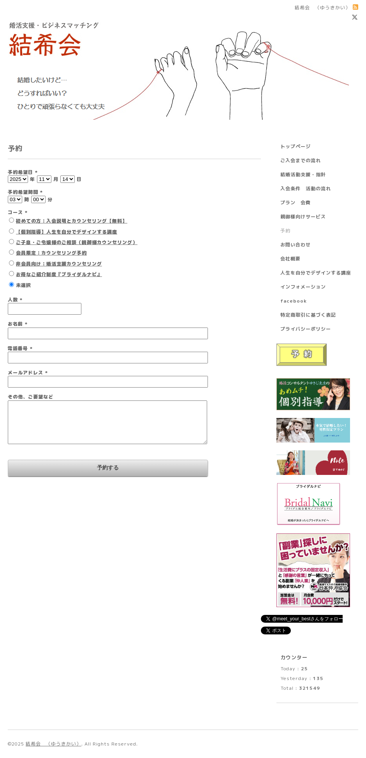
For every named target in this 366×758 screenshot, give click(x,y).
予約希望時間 (25, 192)
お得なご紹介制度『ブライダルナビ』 (59, 274)
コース (18, 212)
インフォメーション (303, 286)
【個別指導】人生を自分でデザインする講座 (66, 231)
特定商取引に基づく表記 (308, 315)
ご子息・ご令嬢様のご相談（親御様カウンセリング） (76, 242)
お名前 (18, 324)
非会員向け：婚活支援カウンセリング (59, 263)
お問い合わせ (295, 244)
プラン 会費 (295, 202)
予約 (285, 230)
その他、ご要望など (30, 396)
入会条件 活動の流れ (305, 188)
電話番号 (20, 348)
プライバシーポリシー (305, 329)
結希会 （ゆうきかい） (53, 743)
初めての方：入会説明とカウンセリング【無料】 (71, 221)
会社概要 (290, 258)
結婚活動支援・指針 (303, 174)
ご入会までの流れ (300, 160)
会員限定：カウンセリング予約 (51, 253)
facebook (293, 301)
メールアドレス (28, 372)
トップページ (295, 146)
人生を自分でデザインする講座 (315, 272)
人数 (15, 299)
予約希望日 (23, 172)
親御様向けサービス (303, 216)
